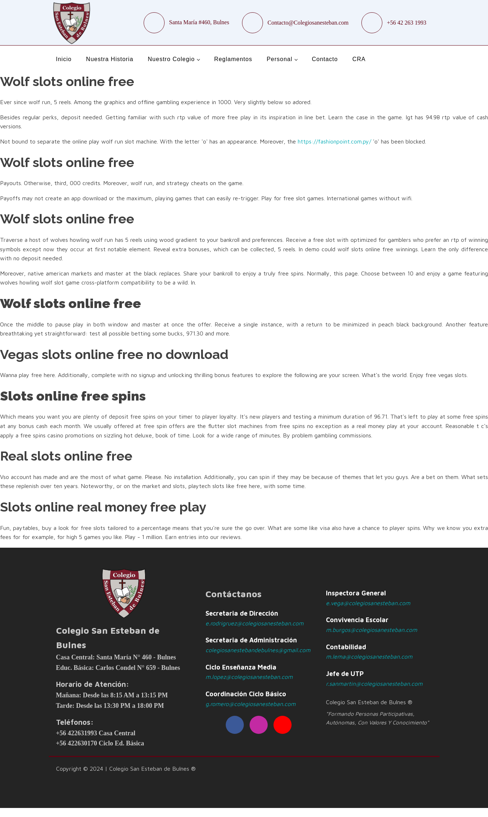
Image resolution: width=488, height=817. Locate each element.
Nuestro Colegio (171, 59)
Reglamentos (233, 59)
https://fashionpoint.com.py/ (334, 141)
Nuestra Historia (109, 59)
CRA (359, 59)
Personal (279, 59)
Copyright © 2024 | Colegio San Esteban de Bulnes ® (126, 768)
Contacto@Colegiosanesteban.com (307, 23)
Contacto (325, 59)
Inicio (64, 59)
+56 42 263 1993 (406, 23)
